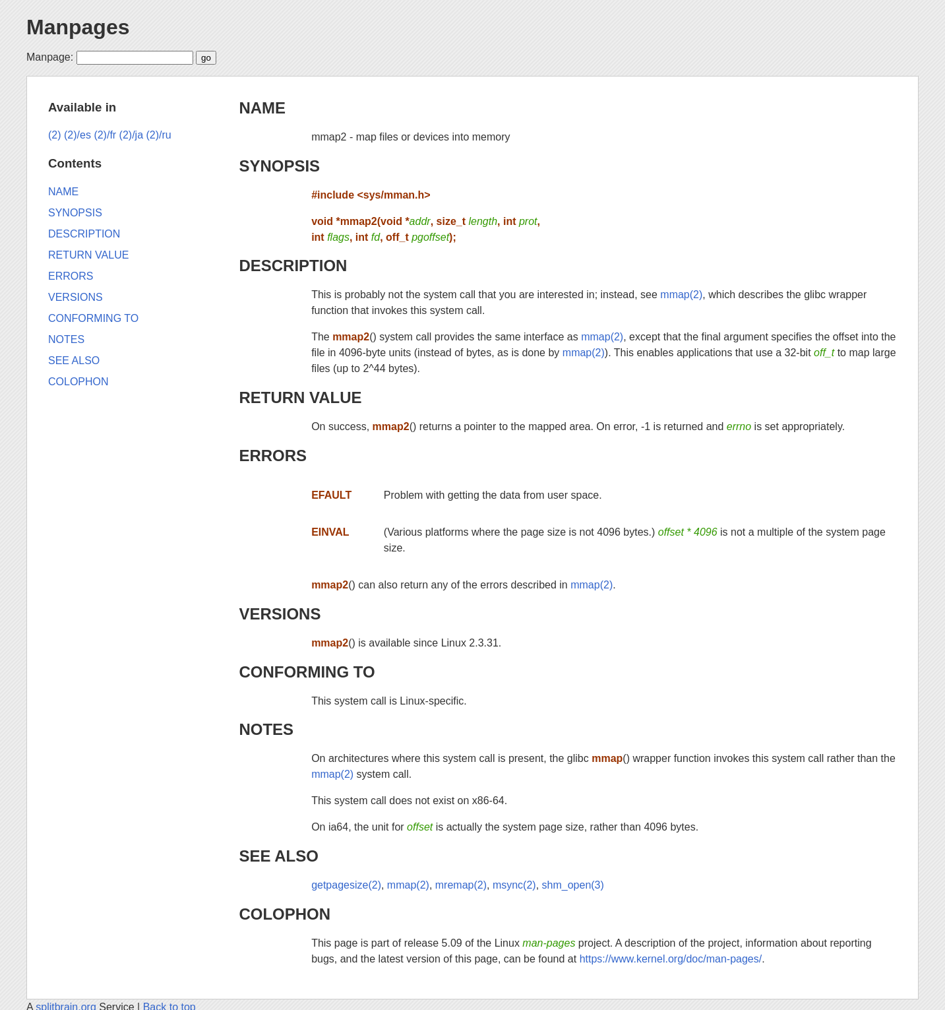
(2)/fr (105, 135)
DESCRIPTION (293, 265)
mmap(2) (681, 294)
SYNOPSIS (279, 166)
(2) (54, 135)
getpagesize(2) (346, 885)
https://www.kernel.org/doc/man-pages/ (671, 958)
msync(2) (514, 885)
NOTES (266, 729)
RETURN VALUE (300, 397)
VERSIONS (279, 614)
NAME (262, 108)
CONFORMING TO (307, 672)
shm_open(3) (573, 885)
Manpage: (49, 57)
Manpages (77, 27)
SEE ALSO (278, 856)
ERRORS (273, 455)
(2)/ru (158, 135)
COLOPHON (284, 914)
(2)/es (77, 135)
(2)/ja (131, 135)
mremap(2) (461, 885)
